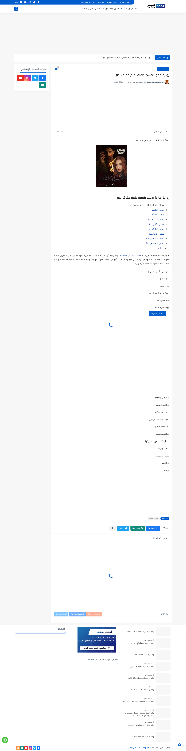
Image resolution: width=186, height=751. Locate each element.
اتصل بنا (101, 2)
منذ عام (150, 687)
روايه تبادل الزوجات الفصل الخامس (141, 725)
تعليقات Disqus (61, 614)
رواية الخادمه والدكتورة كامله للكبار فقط (138, 701)
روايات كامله (163, 68)
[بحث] (16, 9)
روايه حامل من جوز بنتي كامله (142, 643)
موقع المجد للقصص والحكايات (138, 747)
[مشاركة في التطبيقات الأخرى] (112, 528)
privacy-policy (125, 2)
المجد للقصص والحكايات (129, 255)
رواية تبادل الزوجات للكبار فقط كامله (140, 631)
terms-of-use (112, 2)
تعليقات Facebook (77, 614)
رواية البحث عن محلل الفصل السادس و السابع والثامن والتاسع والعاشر (139, 715)
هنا (130, 205)
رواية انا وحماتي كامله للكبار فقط (141, 678)
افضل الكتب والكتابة (91, 8)
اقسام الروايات (131, 8)
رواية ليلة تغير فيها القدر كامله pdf (140, 689)
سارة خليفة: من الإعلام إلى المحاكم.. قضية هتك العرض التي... (127, 57)
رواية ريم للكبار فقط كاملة (144, 655)
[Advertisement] (93, 34)
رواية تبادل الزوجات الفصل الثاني (142, 666)
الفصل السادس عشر (155, 243)
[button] (153, 528)
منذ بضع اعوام (148, 628)
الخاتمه (160, 248)
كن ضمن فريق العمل (87, 2)
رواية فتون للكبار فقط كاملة (143, 736)
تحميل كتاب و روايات (110, 8)
